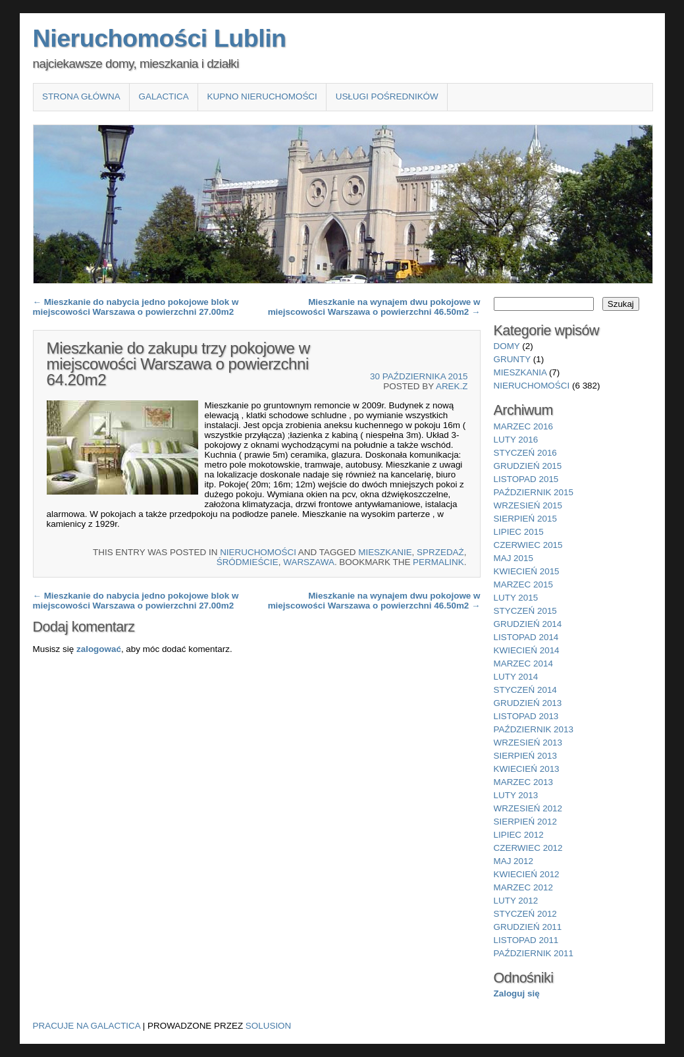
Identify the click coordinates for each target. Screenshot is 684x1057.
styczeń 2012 (525, 914)
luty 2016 (516, 440)
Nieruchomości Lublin (159, 38)
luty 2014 (516, 677)
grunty (512, 359)
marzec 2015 (523, 584)
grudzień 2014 (528, 624)
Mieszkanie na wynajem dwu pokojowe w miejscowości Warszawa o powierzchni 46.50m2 (374, 307)
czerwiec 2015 (528, 545)
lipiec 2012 (519, 835)
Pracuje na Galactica (87, 1026)
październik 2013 (533, 729)
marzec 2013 (523, 782)
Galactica (164, 96)
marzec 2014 (523, 663)
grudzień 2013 (528, 703)
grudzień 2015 (528, 466)
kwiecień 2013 (527, 769)
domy (507, 346)
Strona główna (81, 96)
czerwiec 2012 (528, 848)
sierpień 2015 (525, 519)
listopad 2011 (526, 940)
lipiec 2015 (519, 532)
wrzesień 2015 (528, 505)
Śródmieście (247, 562)
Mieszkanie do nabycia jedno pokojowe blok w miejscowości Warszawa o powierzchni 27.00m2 (136, 307)
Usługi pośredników (387, 96)
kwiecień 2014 (527, 650)
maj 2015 (514, 558)
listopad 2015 (526, 479)
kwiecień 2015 (527, 571)
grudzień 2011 (528, 927)
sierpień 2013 (525, 756)
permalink (438, 562)
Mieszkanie (384, 552)
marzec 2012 (523, 887)
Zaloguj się (517, 993)
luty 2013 (516, 795)
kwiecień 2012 (527, 874)
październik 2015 (533, 492)
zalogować (98, 649)
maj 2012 (514, 861)
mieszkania (520, 372)
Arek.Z (452, 386)
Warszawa (308, 562)
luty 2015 (516, 598)
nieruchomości (258, 552)
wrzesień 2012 (528, 808)
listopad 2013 (526, 716)
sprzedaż (440, 552)
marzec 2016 (523, 426)
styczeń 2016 (525, 453)
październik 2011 (533, 953)
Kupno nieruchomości (262, 96)
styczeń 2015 (525, 611)
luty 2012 (516, 901)
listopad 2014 (526, 637)
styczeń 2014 (525, 690)
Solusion (268, 1026)
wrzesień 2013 (528, 742)
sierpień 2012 (525, 822)
